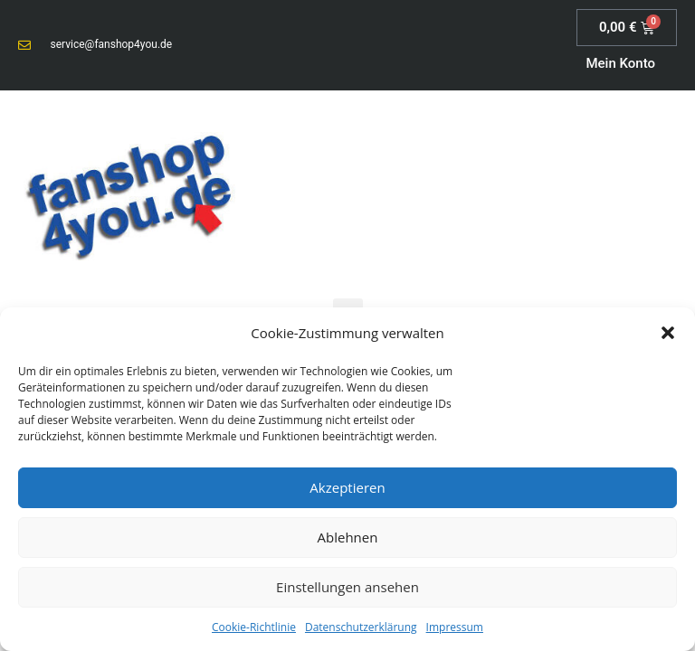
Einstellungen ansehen (347, 587)
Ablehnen (348, 537)
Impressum (454, 627)
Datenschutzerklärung (361, 627)
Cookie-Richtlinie (254, 627)
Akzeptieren (347, 487)
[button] (668, 333)
